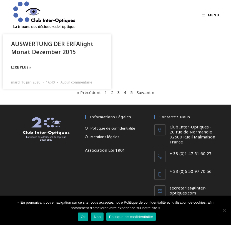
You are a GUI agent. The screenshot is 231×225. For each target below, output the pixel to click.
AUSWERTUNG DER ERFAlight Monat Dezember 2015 (52, 48)
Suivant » (145, 92)
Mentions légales (105, 136)
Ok (83, 217)
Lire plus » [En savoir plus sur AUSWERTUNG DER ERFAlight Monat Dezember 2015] (21, 67)
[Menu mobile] (210, 15)
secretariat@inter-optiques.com (188, 190)
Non (97, 217)
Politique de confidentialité (113, 128)
